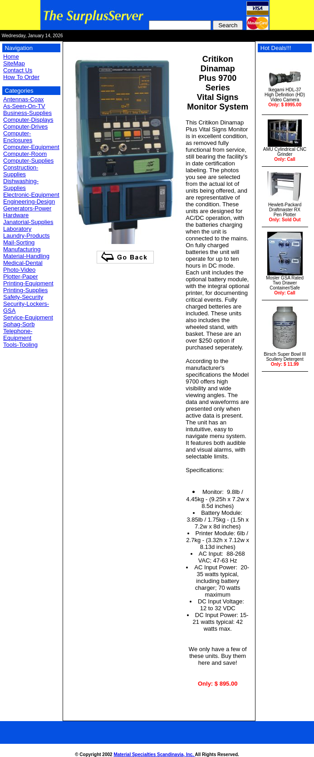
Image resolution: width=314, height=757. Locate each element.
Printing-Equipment (28, 283)
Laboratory (17, 228)
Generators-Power (27, 208)
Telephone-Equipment (17, 334)
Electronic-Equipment (31, 194)
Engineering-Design (29, 201)
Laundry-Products (26, 235)
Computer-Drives (25, 126)
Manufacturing (21, 249)
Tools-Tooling (20, 344)
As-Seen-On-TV (24, 106)
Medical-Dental (23, 262)
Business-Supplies (27, 113)
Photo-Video (19, 269)
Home (11, 56)
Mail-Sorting (18, 242)
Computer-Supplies (28, 160)
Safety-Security (23, 297)
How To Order (21, 77)
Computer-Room (25, 153)
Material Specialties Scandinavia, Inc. (154, 754)
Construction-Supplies (20, 171)
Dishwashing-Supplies (21, 184)
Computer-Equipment (31, 147)
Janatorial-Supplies (28, 222)
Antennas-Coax (23, 99)
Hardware (16, 215)
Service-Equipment (28, 317)
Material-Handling (26, 256)
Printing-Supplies (25, 290)
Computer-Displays (28, 119)
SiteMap (14, 63)
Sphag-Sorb (18, 324)
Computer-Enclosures (17, 137)
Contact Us (17, 70)
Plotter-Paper (20, 276)
